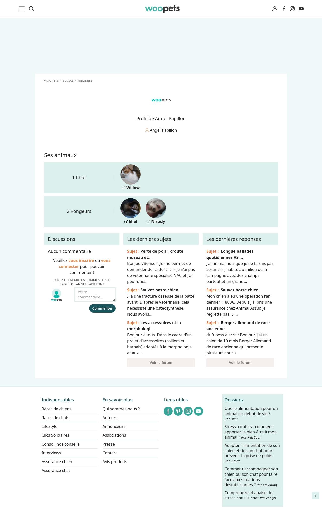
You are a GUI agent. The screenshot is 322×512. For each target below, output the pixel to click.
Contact (110, 453)
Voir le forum (161, 362)
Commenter (102, 308)
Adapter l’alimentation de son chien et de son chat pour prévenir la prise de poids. (252, 453)
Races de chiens (56, 409)
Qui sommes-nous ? (121, 409)
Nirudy (156, 211)
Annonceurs (114, 426)
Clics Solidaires (55, 435)
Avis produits (115, 461)
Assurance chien (57, 461)
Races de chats (55, 417)
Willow (130, 177)
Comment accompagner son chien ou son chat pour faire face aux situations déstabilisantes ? (251, 476)
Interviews (51, 453)
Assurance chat (56, 470)
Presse (109, 444)
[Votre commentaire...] (95, 294)
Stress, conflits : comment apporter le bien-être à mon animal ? (251, 432)
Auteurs (110, 417)
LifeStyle (49, 426)
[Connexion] (274, 9)
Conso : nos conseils (60, 444)
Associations (114, 435)
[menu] (22, 8)
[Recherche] (31, 9)
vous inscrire (81, 260)
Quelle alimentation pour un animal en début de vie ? (251, 413)
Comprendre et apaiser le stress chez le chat (250, 495)
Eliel (130, 211)
